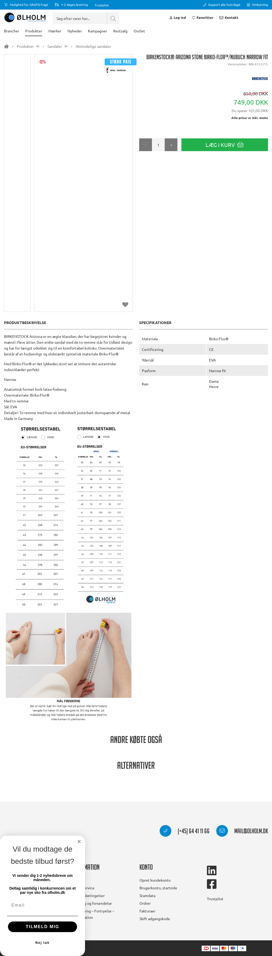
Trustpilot (102, 5)
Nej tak (42, 943)
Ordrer (145, 903)
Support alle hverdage (221, 4)
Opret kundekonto (155, 880)
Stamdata (147, 895)
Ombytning (257, 4)
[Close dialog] (79, 841)
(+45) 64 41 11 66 (185, 832)
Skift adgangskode (154, 918)
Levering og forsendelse (92, 903)
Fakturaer (147, 910)
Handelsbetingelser (88, 895)
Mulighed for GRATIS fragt (26, 4)
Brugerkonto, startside (158, 887)
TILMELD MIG (42, 926)
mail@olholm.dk (242, 832)
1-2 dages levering (71, 4)
